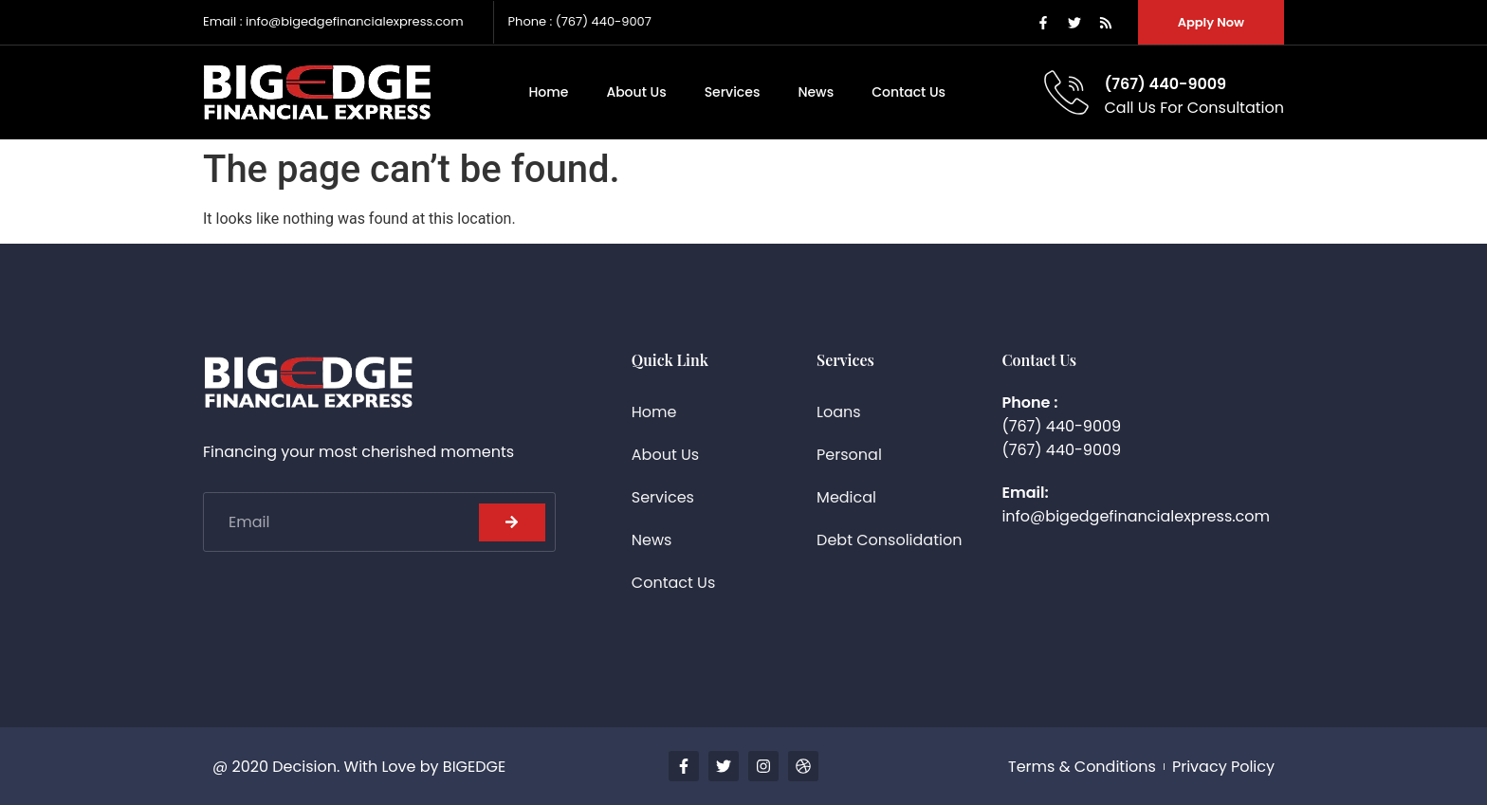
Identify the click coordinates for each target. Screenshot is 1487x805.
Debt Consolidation (889, 540)
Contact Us (908, 91)
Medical (846, 497)
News (816, 91)
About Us (636, 91)
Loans (839, 412)
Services (733, 91)
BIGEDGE (474, 767)
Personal (849, 455)
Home (548, 91)
